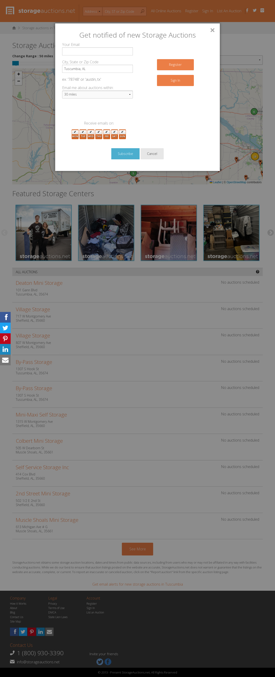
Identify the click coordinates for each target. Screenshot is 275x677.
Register (175, 64)
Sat (114, 134)
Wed (91, 134)
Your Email (71, 44)
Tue (83, 134)
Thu (99, 134)
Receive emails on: (99, 123)
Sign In (175, 80)
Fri (107, 134)
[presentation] (97, 111)
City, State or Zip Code (80, 61)
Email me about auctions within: (88, 87)
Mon (75, 134)
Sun (122, 134)
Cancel (152, 153)
